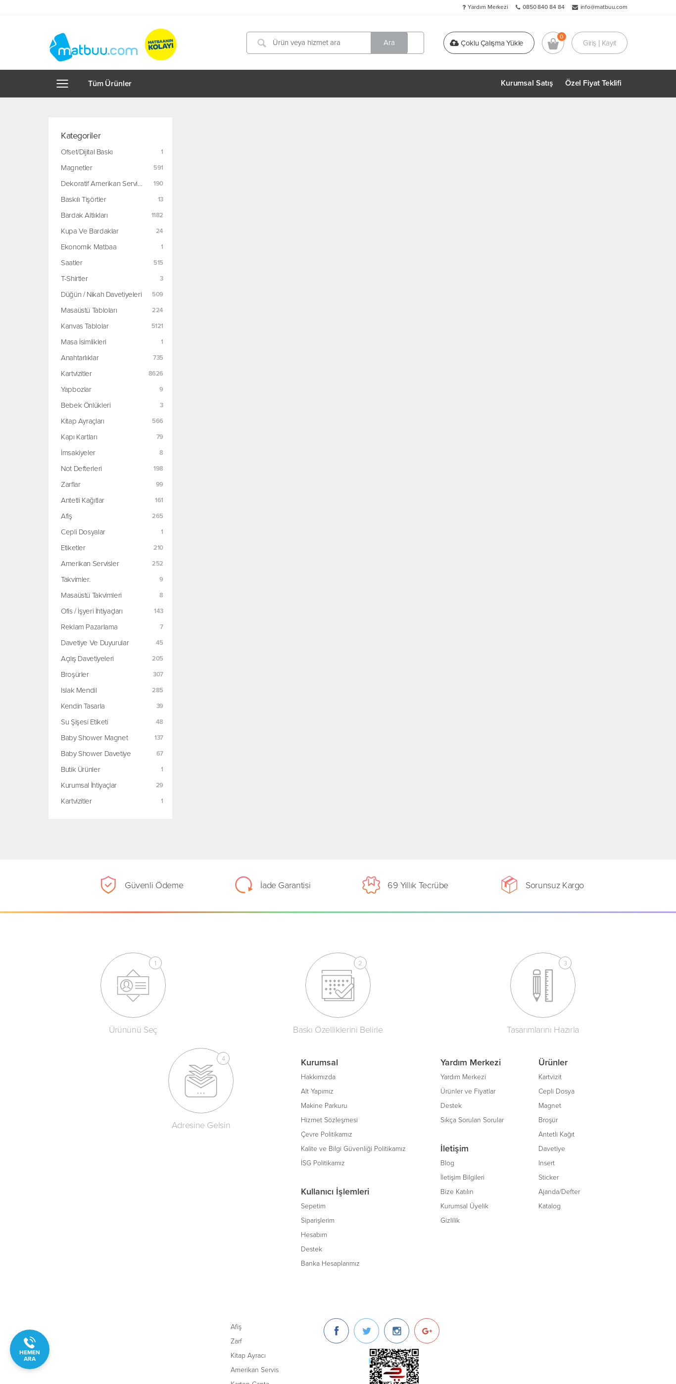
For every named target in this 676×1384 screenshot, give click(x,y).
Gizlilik (223, 1219)
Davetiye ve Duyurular (95, 642)
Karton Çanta (406, 1133)
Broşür (321, 1118)
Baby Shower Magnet (94, 737)
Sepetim (86, 1204)
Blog (220, 1161)
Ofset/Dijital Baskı (87, 151)
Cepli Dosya (329, 1090)
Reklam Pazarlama (89, 626)
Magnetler (77, 167)
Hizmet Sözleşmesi (102, 1118)
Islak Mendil (79, 690)
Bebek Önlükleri (85, 405)
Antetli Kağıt (329, 1133)
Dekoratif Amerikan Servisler (105, 183)
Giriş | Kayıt (599, 42)
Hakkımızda (91, 1075)
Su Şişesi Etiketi (84, 721)
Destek (84, 1247)
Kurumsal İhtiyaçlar (89, 785)
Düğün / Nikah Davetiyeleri (101, 294)
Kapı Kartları (79, 436)
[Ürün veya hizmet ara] (337, 43)
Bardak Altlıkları (84, 215)
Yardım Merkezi (488, 6)
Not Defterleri (81, 468)
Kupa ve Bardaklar (90, 231)
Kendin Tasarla (83, 706)
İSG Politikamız (96, 1161)
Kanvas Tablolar (84, 326)
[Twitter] (523, 1079)
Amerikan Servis (411, 1118)
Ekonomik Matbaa (88, 246)
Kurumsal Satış (527, 83)
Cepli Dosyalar (83, 531)
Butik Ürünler (80, 769)
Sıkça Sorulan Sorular (245, 1118)
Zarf (393, 1090)
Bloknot (399, 1161)
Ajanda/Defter (332, 1190)
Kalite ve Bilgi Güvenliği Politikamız (126, 1147)
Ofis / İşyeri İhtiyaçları (92, 611)
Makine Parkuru (97, 1104)
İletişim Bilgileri (235, 1176)
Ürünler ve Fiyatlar (240, 1090)
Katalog (322, 1204)
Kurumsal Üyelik (237, 1204)
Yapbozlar (76, 389)
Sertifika (399, 1147)
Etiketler (73, 547)
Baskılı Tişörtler (83, 199)
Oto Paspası (405, 1190)
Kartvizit (323, 1075)
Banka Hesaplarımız (103, 1262)
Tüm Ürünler (110, 84)
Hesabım (87, 1233)
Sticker (321, 1176)
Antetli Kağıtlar (82, 500)
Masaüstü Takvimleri (91, 595)
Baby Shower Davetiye (96, 753)
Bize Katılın (229, 1190)
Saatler (71, 262)
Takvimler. (75, 579)
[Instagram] (553, 1079)
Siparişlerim (90, 1219)
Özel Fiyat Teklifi (593, 83)
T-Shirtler (74, 278)
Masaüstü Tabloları (89, 310)
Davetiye (324, 1147)
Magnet (322, 1104)
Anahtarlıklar (79, 357)
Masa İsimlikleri (83, 341)
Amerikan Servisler (90, 563)
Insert (319, 1161)
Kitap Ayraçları (82, 421)
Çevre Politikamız (99, 1133)
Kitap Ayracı (405, 1104)
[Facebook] (493, 1079)
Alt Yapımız (90, 1090)
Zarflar (70, 484)
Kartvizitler (76, 373)
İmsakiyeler (78, 452)
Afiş (66, 516)
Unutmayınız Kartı (413, 1176)
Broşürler (75, 674)
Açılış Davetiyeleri (87, 658)
